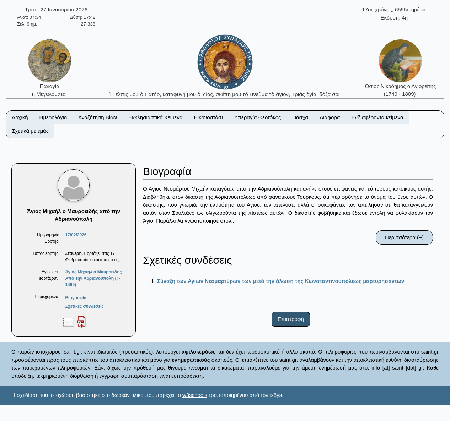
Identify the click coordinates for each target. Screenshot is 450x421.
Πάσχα (300, 117)
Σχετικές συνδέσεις (84, 306)
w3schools (194, 395)
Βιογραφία (75, 297)
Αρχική (20, 117)
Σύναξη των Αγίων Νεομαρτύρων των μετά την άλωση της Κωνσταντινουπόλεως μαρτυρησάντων (280, 281)
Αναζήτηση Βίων (97, 117)
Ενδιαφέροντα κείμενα (377, 117)
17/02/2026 (75, 235)
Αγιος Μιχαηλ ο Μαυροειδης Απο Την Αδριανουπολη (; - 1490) (93, 278)
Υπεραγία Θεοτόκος (257, 117)
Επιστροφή (291, 319)
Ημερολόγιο (53, 117)
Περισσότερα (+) (404, 237)
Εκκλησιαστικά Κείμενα (155, 117)
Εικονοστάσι (208, 117)
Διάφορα (330, 117)
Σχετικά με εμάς (30, 131)
